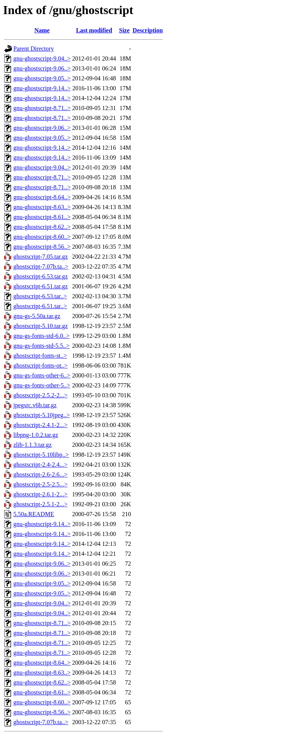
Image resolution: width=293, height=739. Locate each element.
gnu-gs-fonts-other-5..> (41, 385)
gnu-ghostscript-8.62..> (42, 227)
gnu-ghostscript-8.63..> (42, 207)
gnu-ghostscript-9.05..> (42, 78)
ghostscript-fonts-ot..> (40, 365)
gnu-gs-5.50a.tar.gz (36, 316)
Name (42, 30)
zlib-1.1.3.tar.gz (32, 444)
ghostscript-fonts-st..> (40, 355)
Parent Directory (33, 48)
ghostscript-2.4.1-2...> (40, 425)
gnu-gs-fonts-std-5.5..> (41, 345)
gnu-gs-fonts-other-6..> (41, 375)
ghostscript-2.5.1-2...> (40, 504)
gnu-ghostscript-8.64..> (42, 197)
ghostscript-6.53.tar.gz (40, 276)
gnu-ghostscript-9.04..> (42, 58)
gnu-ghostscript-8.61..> (42, 217)
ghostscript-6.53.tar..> (40, 296)
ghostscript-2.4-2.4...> (40, 464)
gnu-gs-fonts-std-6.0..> (41, 336)
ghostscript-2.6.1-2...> (40, 494)
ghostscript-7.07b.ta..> (40, 266)
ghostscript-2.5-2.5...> (40, 484)
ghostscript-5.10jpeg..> (41, 415)
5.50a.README (33, 514)
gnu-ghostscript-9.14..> (42, 88)
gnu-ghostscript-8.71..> (42, 108)
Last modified (94, 30)
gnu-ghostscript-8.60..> (42, 237)
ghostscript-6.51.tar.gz (40, 286)
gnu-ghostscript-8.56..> (42, 246)
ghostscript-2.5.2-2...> (40, 395)
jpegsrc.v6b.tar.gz (34, 405)
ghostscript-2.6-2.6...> (40, 474)
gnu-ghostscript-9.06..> (42, 68)
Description (148, 30)
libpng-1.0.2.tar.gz (35, 435)
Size (124, 30)
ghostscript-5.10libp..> (41, 454)
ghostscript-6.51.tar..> (40, 306)
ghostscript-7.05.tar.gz (40, 256)
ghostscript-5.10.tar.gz (40, 326)
